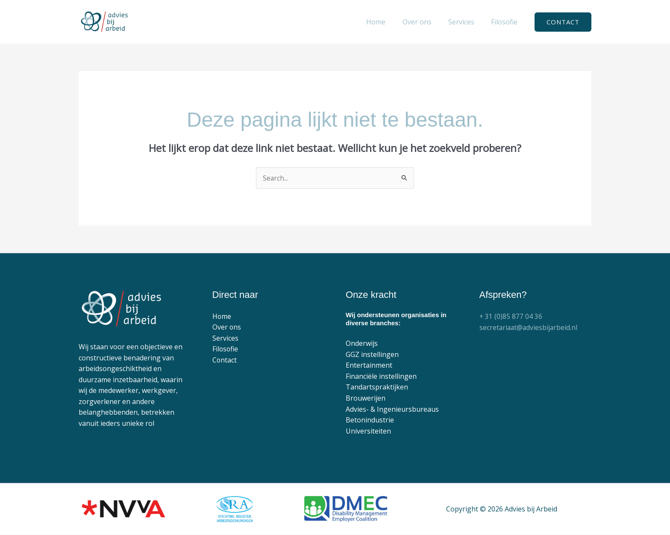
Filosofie (225, 349)
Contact (224, 360)
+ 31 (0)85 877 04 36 (511, 316)
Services (225, 338)
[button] (563, 22)
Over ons (226, 327)
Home (222, 316)
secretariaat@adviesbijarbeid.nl (529, 327)
